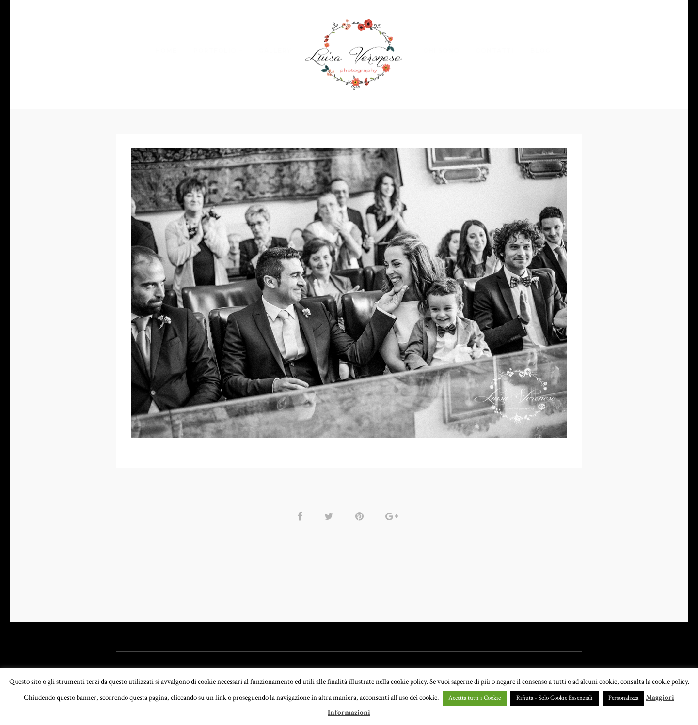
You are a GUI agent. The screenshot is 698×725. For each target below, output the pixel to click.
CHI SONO (442, 50)
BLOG (540, 50)
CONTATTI (495, 50)
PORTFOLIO (215, 50)
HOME (166, 50)
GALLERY (275, 50)
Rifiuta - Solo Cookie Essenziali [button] (554, 698)
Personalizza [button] (623, 698)
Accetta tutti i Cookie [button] (474, 698)
